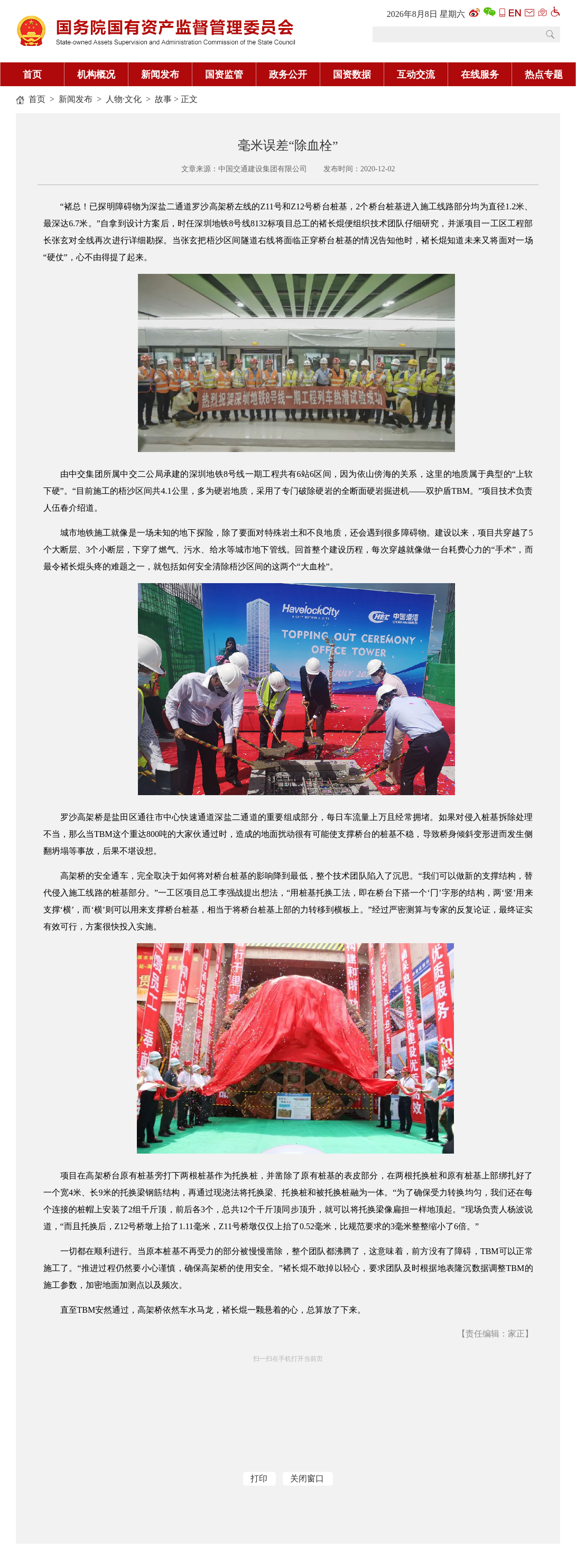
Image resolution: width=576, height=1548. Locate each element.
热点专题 (544, 74)
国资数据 (352, 74)
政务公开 (288, 74)
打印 (258, 1478)
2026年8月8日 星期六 (426, 14)
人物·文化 (124, 99)
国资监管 (224, 74)
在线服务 (480, 74)
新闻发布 (160, 74)
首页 (32, 74)
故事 (163, 99)
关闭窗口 (307, 1478)
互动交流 (416, 74)
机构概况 (96, 74)
